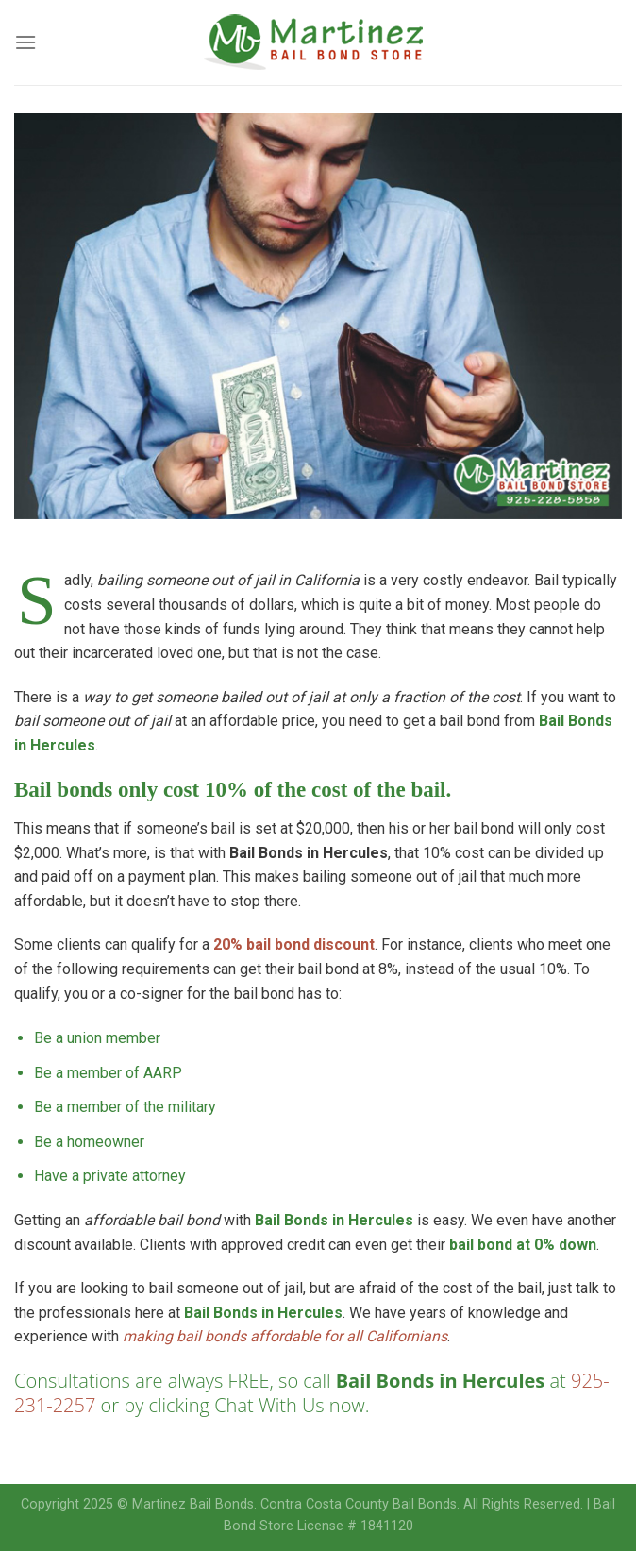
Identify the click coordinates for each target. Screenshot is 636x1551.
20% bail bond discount (294, 944)
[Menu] (25, 42)
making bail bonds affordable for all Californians (285, 1336)
